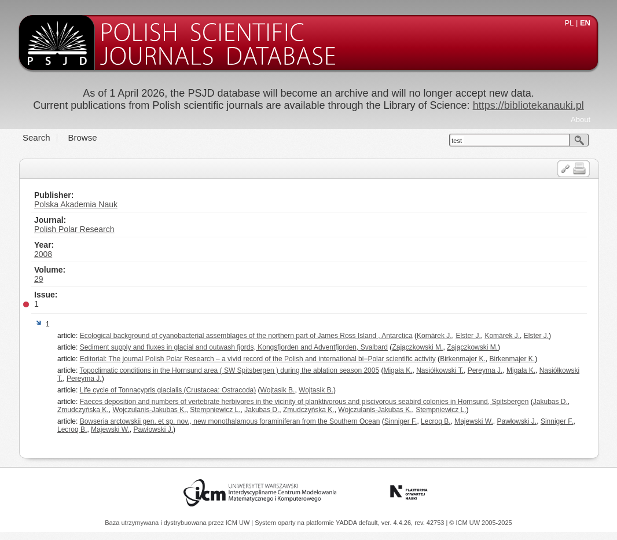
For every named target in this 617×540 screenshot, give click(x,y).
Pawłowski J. (517, 421)
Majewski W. (473, 421)
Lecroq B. (435, 421)
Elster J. (468, 336)
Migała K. (397, 370)
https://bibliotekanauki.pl (528, 105)
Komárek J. (434, 336)
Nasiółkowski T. (440, 370)
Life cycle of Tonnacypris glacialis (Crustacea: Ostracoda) (168, 390)
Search (36, 137)
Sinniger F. (400, 421)
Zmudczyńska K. (83, 410)
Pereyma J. (485, 370)
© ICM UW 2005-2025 (480, 522)
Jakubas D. (550, 402)
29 (38, 279)
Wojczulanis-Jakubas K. (149, 410)
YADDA (347, 522)
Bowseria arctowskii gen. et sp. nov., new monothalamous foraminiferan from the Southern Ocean (230, 421)
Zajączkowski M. (417, 347)
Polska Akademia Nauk (75, 204)
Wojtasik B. (277, 390)
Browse (82, 137)
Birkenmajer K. (463, 359)
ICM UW (239, 522)
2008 (43, 254)
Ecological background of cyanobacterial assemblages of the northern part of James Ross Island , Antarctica (246, 336)
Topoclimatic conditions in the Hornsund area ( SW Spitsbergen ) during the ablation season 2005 (229, 370)
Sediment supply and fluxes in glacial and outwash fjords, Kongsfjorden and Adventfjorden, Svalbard (234, 347)
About (580, 119)
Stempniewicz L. (215, 410)
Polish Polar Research (74, 229)
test (456, 140)
